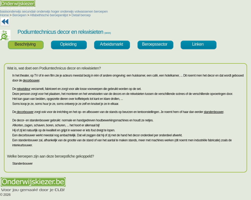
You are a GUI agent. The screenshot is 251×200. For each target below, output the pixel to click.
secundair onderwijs (36, 11)
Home (4, 15)
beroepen (101, 11)
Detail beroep (81, 15)
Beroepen (19, 15)
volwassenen (84, 11)
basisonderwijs (10, 11)
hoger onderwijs (62, 11)
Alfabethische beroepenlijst (49, 15)
